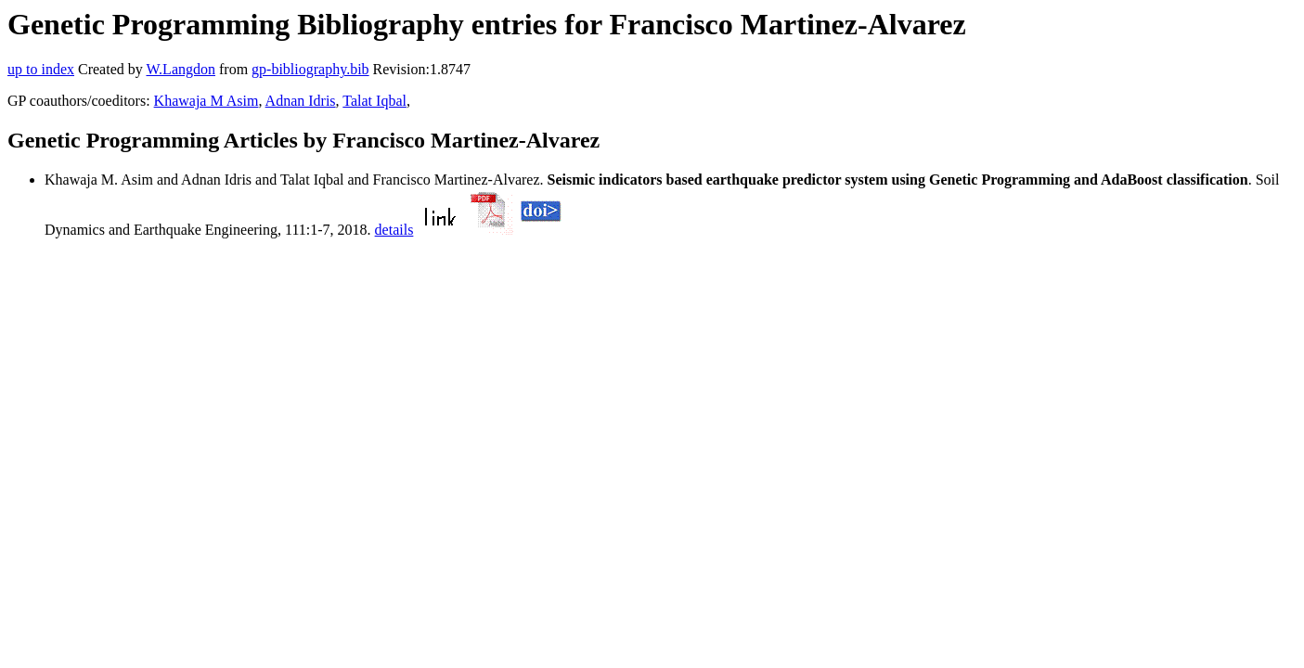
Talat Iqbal (374, 101)
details (394, 230)
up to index (40, 69)
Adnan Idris (300, 101)
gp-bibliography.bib (310, 69)
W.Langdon (180, 69)
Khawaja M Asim (206, 101)
